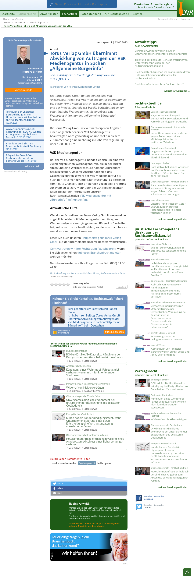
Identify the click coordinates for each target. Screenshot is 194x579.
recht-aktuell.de (159, 239)
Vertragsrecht (104, 42)
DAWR (7, 22)
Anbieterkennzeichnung (15, 171)
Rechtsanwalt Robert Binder (84, 86)
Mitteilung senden (114, 332)
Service (138, 14)
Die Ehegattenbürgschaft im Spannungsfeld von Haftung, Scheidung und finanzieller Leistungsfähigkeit (162, 75)
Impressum (186, 19)
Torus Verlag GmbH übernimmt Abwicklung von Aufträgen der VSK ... (38, 26)
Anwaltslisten (49, 14)
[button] (89, 484)
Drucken (122, 286)
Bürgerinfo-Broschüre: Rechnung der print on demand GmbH (21, 158)
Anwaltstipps (36, 22)
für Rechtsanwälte (117, 14)
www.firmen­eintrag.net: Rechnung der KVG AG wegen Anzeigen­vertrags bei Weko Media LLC (23, 133)
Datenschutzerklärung (167, 19)
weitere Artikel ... (32, 166)
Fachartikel (20, 22)
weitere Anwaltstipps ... (177, 90)
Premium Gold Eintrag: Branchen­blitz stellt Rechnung (24, 146)
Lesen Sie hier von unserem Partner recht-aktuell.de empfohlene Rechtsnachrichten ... (83, 344)
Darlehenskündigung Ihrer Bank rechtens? (159, 84)
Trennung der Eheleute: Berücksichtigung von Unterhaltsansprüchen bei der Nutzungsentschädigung (24, 117)
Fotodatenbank (91, 14)
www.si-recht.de (23, 90)
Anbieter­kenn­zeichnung (61, 276)
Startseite (8, 14)
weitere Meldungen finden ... (174, 219)
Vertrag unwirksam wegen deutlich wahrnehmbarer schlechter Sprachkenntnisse (161, 52)
